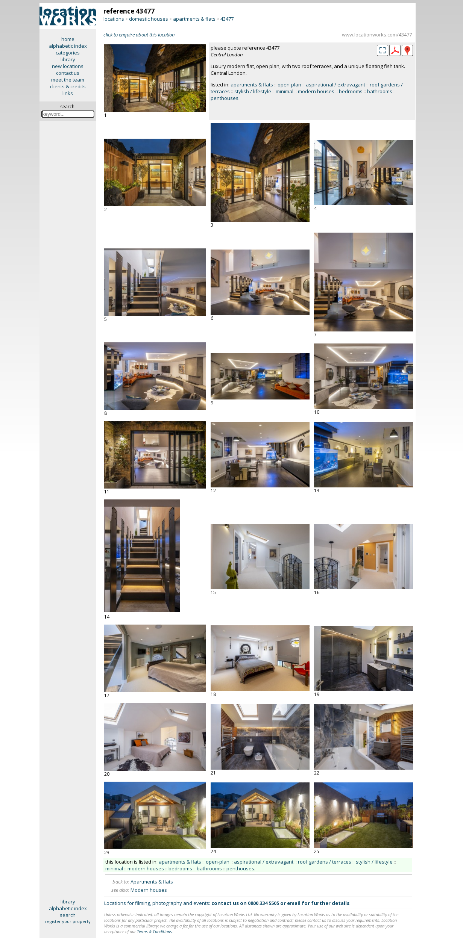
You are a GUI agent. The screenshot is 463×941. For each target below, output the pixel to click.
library (68, 59)
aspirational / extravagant (335, 84)
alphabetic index (68, 45)
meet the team (67, 79)
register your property (68, 921)
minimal (284, 91)
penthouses (224, 98)
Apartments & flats (152, 881)
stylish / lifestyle (252, 91)
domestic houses (148, 18)
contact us (67, 73)
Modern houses (149, 890)
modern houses (316, 91)
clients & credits (68, 86)
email (294, 903)
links (67, 93)
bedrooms (351, 91)
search (68, 915)
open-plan (289, 84)
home (67, 39)
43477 (227, 18)
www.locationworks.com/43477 (377, 34)
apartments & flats (194, 18)
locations (113, 18)
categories (68, 52)
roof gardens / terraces (324, 861)
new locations (67, 66)
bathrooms (379, 91)
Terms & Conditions (154, 931)
